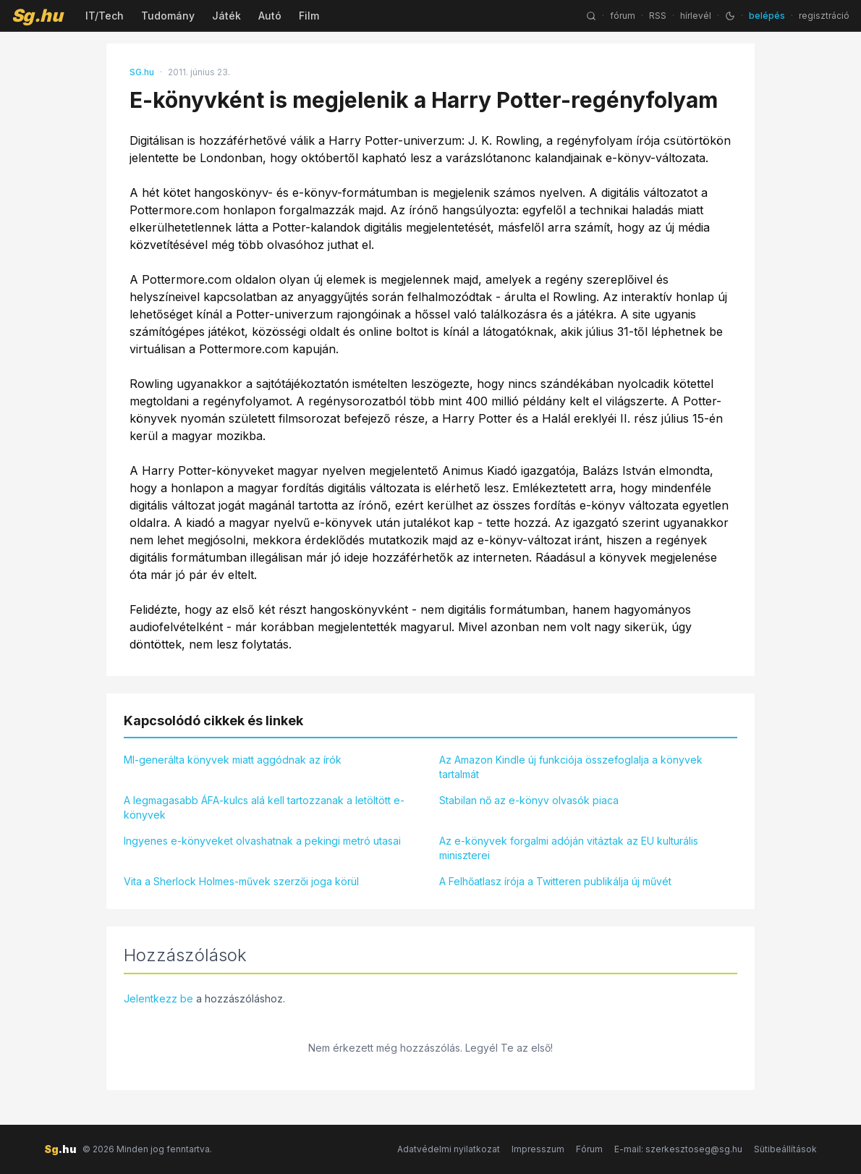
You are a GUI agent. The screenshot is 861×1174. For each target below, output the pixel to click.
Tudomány (168, 15)
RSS (657, 15)
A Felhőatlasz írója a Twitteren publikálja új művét (555, 881)
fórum (622, 15)
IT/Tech (104, 15)
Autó (269, 15)
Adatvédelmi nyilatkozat (448, 1149)
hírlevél (695, 15)
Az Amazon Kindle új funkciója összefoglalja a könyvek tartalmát (571, 766)
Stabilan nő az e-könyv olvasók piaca (529, 800)
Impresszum (538, 1149)
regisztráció (824, 15)
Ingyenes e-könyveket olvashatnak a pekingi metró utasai (262, 841)
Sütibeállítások (785, 1149)
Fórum (589, 1149)
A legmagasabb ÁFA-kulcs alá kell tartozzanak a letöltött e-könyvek (264, 807)
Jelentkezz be (158, 998)
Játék (226, 15)
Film (309, 15)
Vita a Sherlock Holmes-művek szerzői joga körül (241, 881)
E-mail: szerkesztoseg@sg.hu (678, 1149)
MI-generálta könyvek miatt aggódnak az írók (233, 759)
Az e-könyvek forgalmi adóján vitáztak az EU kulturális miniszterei (568, 848)
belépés (767, 15)
